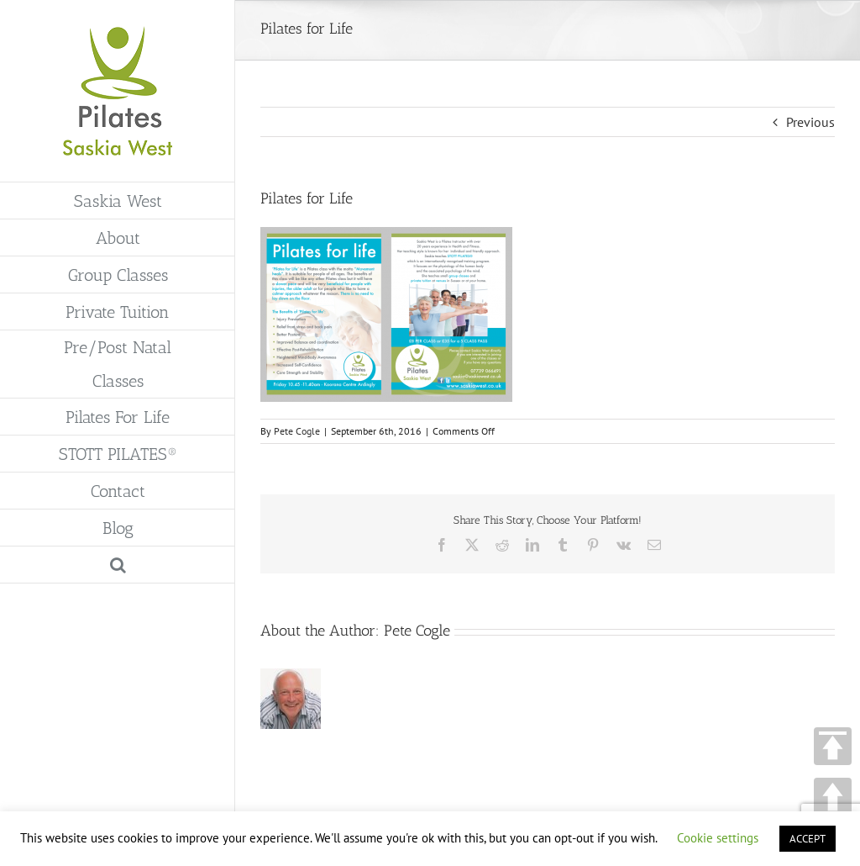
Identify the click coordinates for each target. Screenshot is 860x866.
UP (833, 797)
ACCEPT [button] (807, 839)
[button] (117, 565)
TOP (833, 746)
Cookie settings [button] (717, 838)
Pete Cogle (297, 431)
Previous (810, 122)
